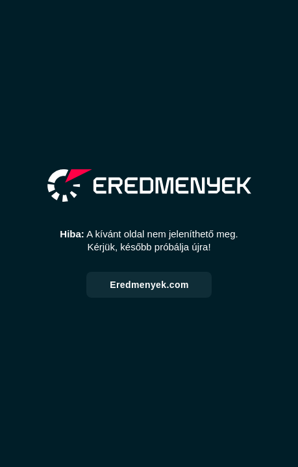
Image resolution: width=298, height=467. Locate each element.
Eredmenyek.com (149, 285)
